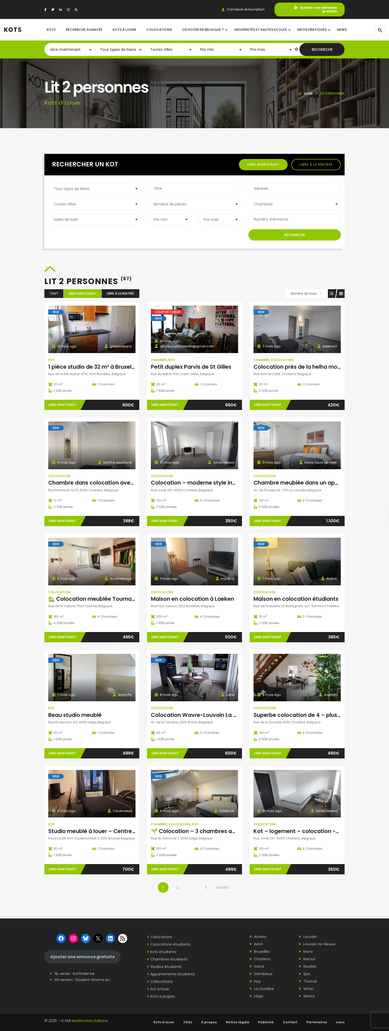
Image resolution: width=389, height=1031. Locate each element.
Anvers (258, 936)
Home (308, 93)
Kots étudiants (163, 951)
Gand (257, 966)
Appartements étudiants (172, 974)
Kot (51, 360)
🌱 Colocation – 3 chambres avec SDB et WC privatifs (223, 831)
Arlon (256, 944)
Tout (54, 293)
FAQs (187, 1022)
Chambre (159, 360)
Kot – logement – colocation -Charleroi (307, 831)
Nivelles (307, 966)
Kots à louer (163, 1022)
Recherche (322, 49)
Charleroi (260, 959)
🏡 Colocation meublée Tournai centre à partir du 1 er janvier (129, 599)
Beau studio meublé (75, 715)
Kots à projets (162, 996)
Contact (290, 1022)
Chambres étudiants (169, 959)
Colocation (282, 360)
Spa (304, 973)
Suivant (222, 887)
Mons (306, 951)
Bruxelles (259, 951)
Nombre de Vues (304, 293)
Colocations (161, 936)
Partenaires (316, 1022)
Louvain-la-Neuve (317, 944)
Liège (256, 996)
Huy (255, 981)
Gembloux (261, 973)
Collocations (161, 981)
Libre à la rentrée (316, 164)
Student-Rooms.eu (92, 979)
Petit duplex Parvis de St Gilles (191, 367)
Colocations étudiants (170, 944)
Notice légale (237, 1022)
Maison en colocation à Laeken (192, 599)
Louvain (308, 936)
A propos (209, 1022)
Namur (307, 959)
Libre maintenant (263, 164)
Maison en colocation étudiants (296, 599)
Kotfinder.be (84, 973)
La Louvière (262, 988)
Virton (306, 988)
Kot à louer (160, 989)
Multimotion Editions (90, 1020)
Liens (340, 1022)
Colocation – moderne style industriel (201, 482)
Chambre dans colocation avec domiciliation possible (121, 482)
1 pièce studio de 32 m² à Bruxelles (93, 367)
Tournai (308, 981)
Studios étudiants (166, 966)
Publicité (266, 1022)
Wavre (307, 996)
